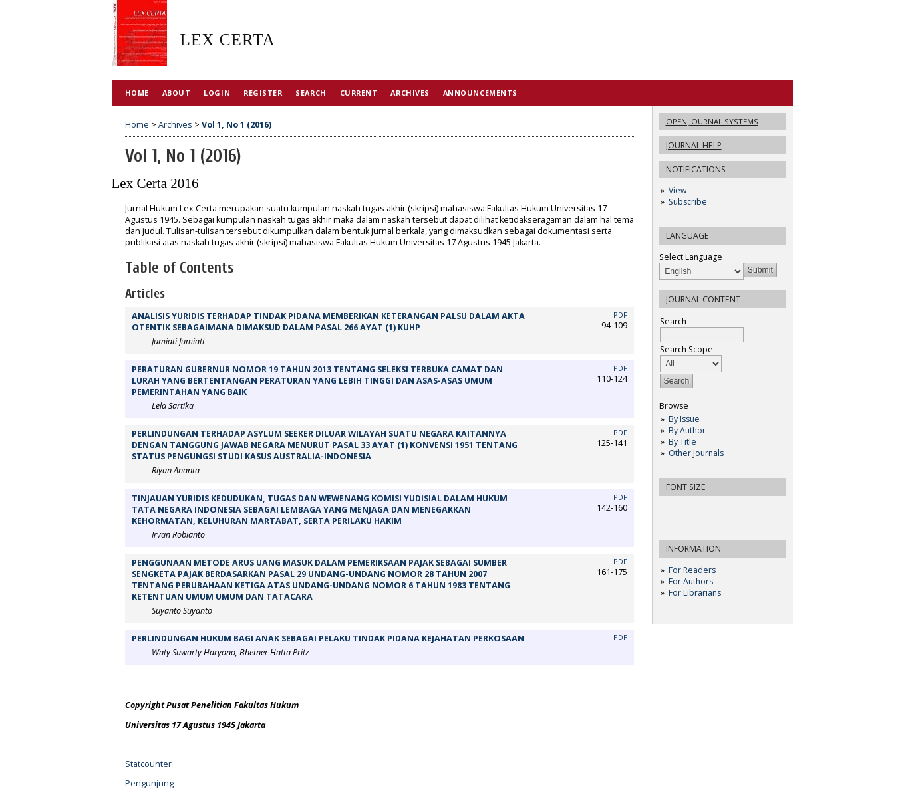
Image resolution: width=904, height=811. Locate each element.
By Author (687, 430)
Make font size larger (713, 510)
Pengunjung (149, 783)
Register (262, 93)
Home (137, 93)
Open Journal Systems (712, 121)
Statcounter (148, 764)
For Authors (691, 581)
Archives (409, 93)
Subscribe (688, 201)
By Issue (684, 419)
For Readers (692, 570)
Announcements (480, 93)
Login (217, 93)
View (677, 190)
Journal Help (694, 145)
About (176, 93)
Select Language (690, 257)
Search (310, 93)
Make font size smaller (671, 510)
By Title (682, 441)
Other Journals (696, 453)
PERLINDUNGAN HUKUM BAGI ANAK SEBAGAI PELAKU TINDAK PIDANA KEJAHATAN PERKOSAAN (328, 638)
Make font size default (692, 510)
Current (359, 93)
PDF (620, 315)
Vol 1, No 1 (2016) (236, 124)
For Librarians (695, 592)
